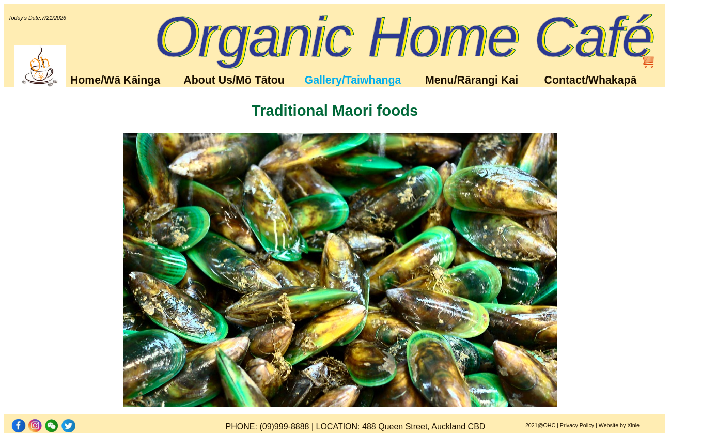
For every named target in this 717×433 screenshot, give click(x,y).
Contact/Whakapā (590, 80)
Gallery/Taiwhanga (353, 80)
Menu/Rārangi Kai (471, 80)
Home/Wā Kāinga (115, 80)
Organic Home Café (403, 36)
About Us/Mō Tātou (233, 80)
